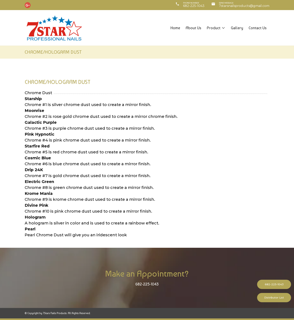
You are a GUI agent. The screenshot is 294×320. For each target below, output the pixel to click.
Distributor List (274, 297)
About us (193, 27)
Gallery (237, 27)
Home (175, 27)
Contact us (258, 27)
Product (216, 27)
